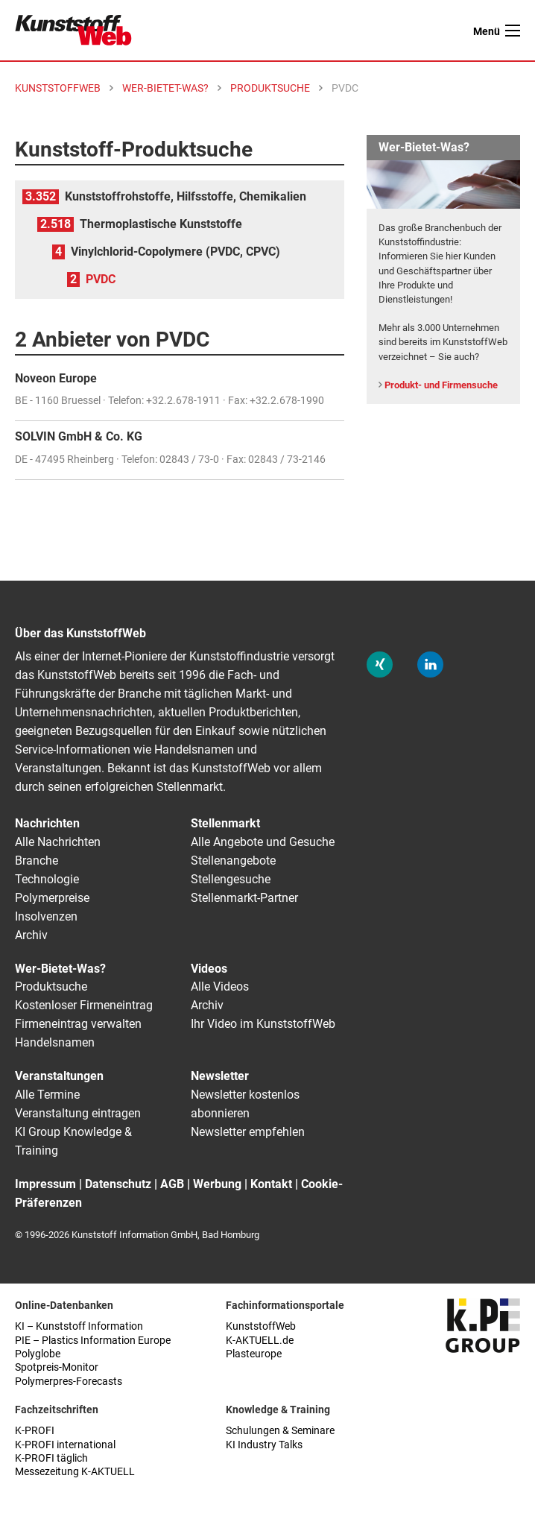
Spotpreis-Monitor (56, 1367)
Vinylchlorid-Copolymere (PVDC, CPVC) (175, 251)
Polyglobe (37, 1354)
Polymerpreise (52, 898)
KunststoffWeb (261, 1326)
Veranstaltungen (59, 1076)
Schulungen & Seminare (280, 1430)
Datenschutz (118, 1184)
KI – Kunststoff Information (79, 1326)
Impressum (45, 1184)
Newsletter (220, 1076)
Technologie (47, 879)
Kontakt (271, 1184)
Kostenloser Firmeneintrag (84, 1005)
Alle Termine (47, 1095)
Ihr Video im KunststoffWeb (263, 1024)
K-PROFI (34, 1430)
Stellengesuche (230, 879)
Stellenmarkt (225, 823)
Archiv (31, 935)
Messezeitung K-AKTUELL (75, 1471)
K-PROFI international (65, 1445)
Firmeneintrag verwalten (78, 1024)
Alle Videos (220, 986)
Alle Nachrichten (58, 842)
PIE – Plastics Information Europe (93, 1340)
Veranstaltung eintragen (78, 1113)
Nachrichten (47, 823)
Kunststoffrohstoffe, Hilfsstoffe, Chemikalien (185, 196)
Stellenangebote (233, 860)
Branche (36, 860)
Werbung (217, 1184)
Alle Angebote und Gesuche (263, 842)
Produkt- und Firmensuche (441, 385)
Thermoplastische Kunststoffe (161, 224)
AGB (172, 1184)
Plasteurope (254, 1354)
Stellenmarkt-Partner (244, 898)
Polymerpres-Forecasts (68, 1381)
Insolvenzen (46, 916)
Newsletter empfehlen (248, 1132)
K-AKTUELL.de (260, 1340)
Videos (209, 969)
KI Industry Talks (264, 1445)
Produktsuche (51, 986)
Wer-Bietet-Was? (60, 969)
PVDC (100, 279)
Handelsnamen (55, 1042)
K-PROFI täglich (51, 1458)
